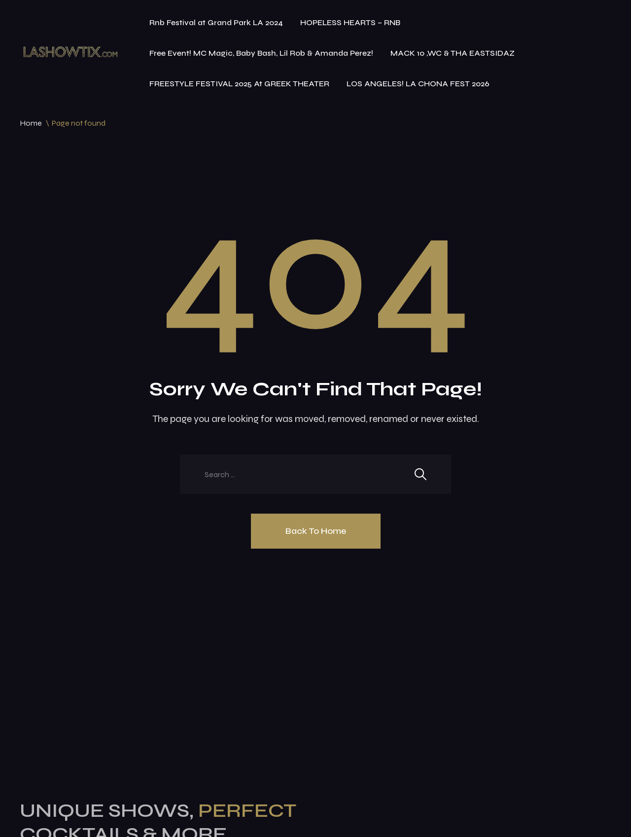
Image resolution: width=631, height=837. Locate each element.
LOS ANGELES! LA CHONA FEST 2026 (418, 83)
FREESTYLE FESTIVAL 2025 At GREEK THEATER (239, 83)
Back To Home (315, 530)
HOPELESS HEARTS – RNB (350, 22)
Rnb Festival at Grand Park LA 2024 (216, 22)
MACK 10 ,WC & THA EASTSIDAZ (452, 53)
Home (31, 123)
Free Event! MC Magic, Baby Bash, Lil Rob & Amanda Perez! (261, 53)
